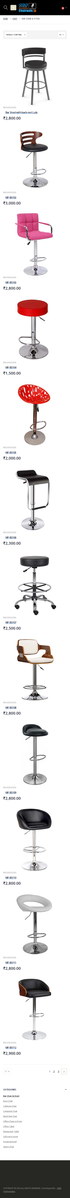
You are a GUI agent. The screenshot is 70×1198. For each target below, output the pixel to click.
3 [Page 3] (58, 1071)
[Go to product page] (35, 74)
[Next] (64, 1071)
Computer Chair (10, 1111)
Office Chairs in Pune (12, 1121)
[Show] (61, 35)
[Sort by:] (16, 35)
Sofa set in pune (10, 1136)
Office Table (8, 1126)
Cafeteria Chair (9, 1106)
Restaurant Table (11, 1131)
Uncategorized (10, 1141)
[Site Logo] (27, 7)
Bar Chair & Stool (9, 107)
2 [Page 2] (54, 1071)
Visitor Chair (8, 1146)
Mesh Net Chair (10, 1116)
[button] (5, 8)
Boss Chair (8, 1101)
